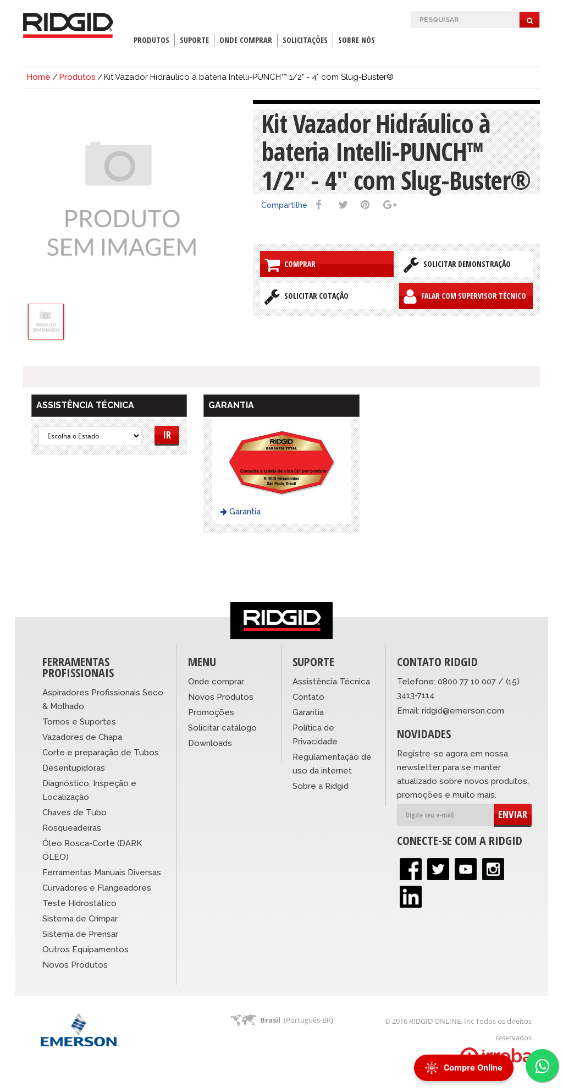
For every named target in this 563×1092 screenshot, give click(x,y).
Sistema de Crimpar (80, 919)
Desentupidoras (73, 768)
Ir (167, 434)
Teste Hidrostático (79, 903)
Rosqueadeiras (71, 828)
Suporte (194, 40)
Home (38, 77)
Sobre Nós (356, 40)
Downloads (210, 743)
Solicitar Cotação (306, 296)
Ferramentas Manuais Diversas (101, 872)
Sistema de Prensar (80, 934)
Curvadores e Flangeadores (96, 888)
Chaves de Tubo (74, 812)
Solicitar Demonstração (457, 264)
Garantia (240, 512)
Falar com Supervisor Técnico (465, 296)
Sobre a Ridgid (320, 786)
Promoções (211, 712)
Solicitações (305, 40)
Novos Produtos (75, 965)
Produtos (151, 40)
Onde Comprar (245, 40)
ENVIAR (512, 814)
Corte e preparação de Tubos (100, 753)
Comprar (290, 264)
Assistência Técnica (331, 682)
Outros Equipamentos (85, 949)
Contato (308, 697)
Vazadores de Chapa (82, 737)
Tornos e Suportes (79, 722)
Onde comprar (216, 682)
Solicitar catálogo (222, 728)
